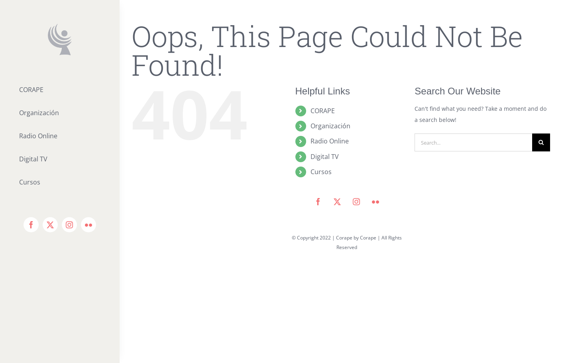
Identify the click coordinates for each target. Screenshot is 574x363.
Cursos (321, 171)
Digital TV (325, 156)
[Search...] (473, 142)
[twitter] (50, 224)
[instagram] (69, 224)
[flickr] (88, 224)
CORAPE (323, 110)
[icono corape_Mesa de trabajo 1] (60, 26)
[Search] (541, 142)
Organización (330, 126)
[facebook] (31, 224)
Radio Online (330, 141)
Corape (368, 237)
